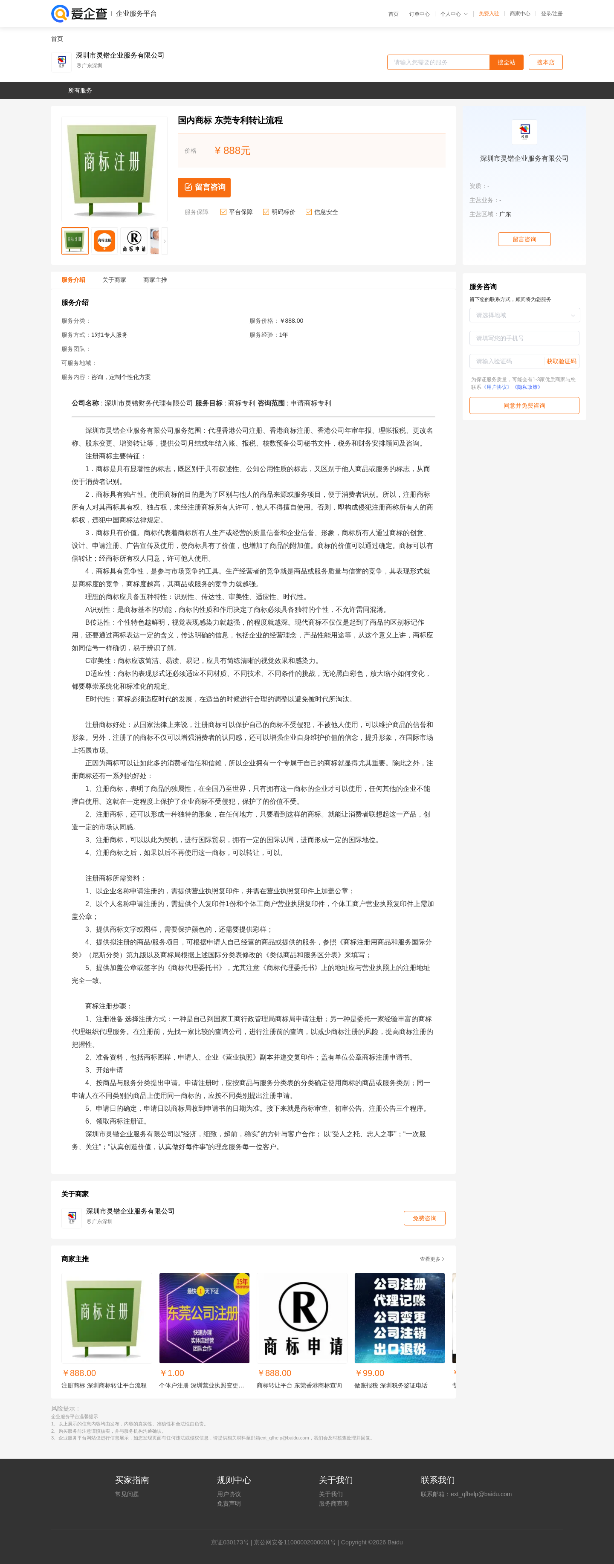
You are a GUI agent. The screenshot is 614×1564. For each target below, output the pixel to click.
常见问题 (127, 1494)
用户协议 (229, 1494)
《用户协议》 (496, 387)
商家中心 (520, 13)
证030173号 (233, 1542)
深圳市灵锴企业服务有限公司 (120, 55)
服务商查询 (334, 1503)
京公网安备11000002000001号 (295, 1542)
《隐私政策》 (527, 387)
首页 (393, 14)
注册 (558, 14)
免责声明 (229, 1503)
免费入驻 (489, 13)
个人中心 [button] (454, 14)
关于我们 (331, 1494)
